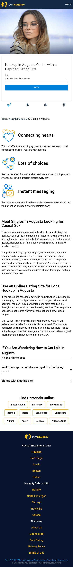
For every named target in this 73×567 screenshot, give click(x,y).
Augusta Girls (59, 420)
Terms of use (36, 552)
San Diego (37, 458)
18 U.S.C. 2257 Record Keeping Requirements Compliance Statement (36, 560)
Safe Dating (36, 540)
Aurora (10, 420)
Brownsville (56, 404)
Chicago (36, 502)
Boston (11, 412)
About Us (36, 527)
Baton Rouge (18, 404)
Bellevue (40, 420)
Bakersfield (41, 412)
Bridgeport (60, 412)
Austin (25, 420)
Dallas (36, 477)
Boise (25, 412)
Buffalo (36, 489)
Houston (37, 451)
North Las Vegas (36, 496)
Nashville (36, 508)
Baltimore (37, 404)
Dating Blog (36, 533)
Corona (36, 515)
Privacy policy (36, 546)
